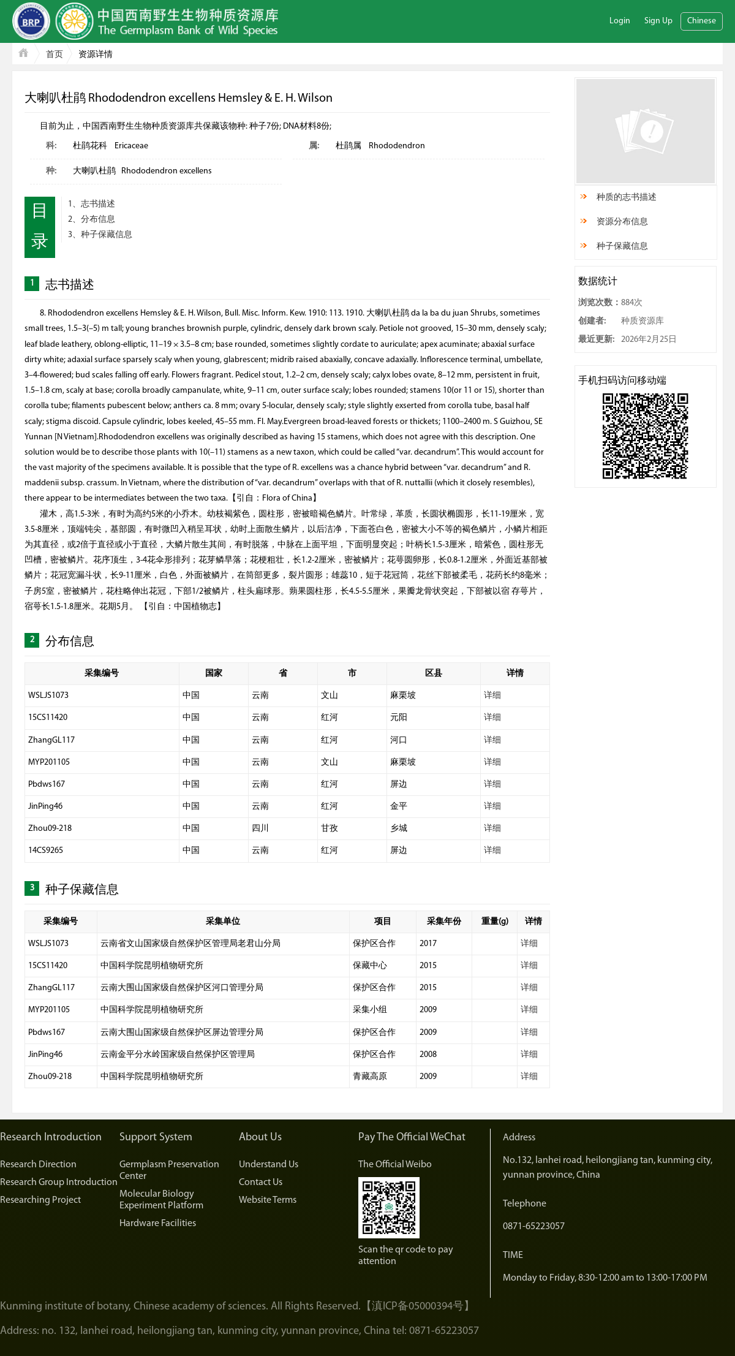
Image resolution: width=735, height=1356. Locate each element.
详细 (492, 695)
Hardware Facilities (157, 1224)
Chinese (701, 21)
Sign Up (658, 21)
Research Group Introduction (59, 1182)
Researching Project (40, 1200)
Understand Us (268, 1165)
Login (619, 21)
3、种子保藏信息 (100, 235)
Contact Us (260, 1182)
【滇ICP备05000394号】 (418, 1306)
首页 (54, 54)
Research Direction (38, 1165)
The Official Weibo (395, 1165)
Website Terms (267, 1200)
